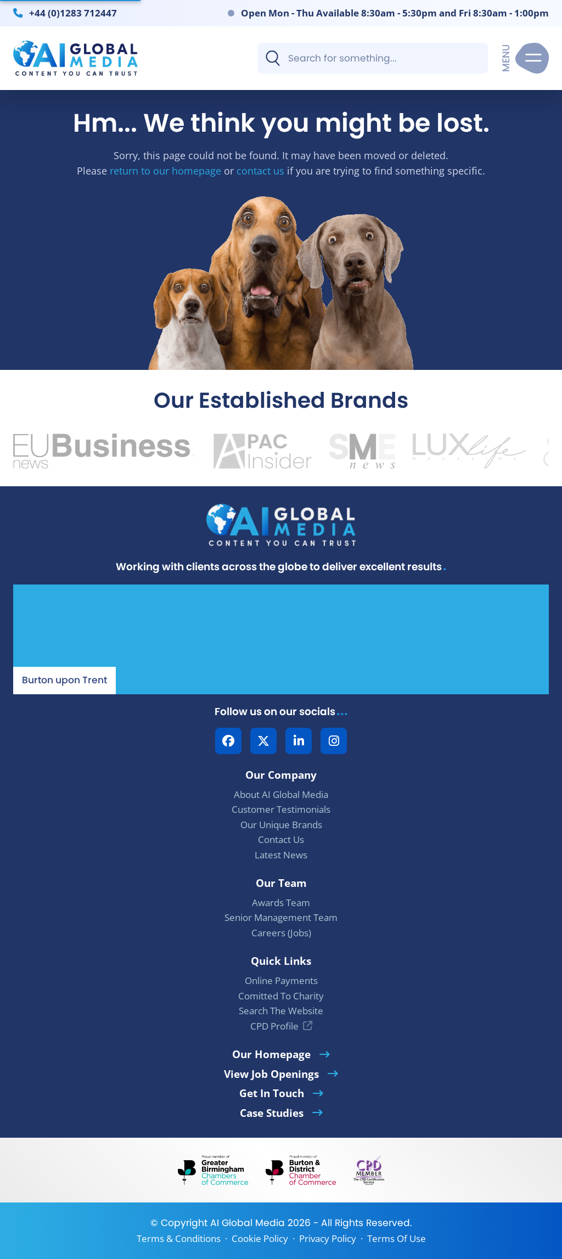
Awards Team (281, 902)
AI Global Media (247, 1222)
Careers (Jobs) (281, 932)
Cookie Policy (260, 1238)
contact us (260, 170)
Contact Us (281, 839)
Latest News (281, 854)
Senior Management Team (281, 917)
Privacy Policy (327, 1238)
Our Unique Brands (281, 824)
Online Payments (281, 980)
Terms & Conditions (179, 1238)
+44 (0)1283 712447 (73, 12)
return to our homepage (165, 170)
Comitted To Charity (281, 996)
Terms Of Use (396, 1238)
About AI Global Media (281, 794)
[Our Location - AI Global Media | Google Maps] (281, 639)
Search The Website (281, 1010)
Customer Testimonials (281, 809)
